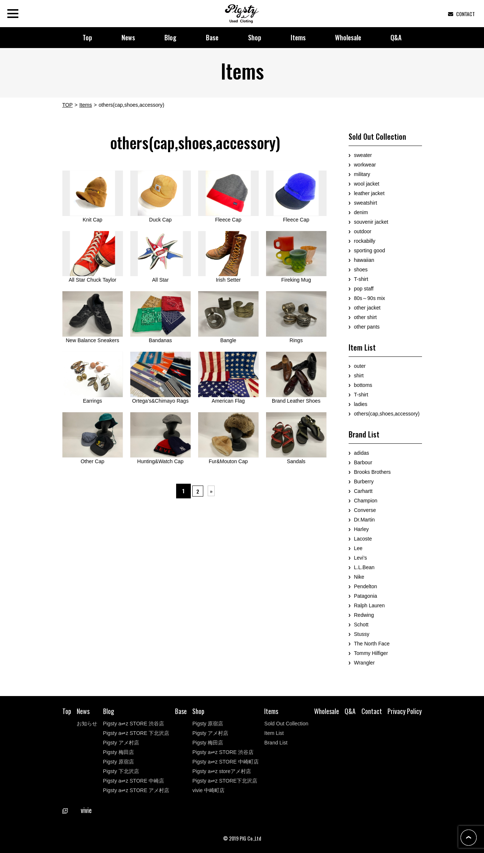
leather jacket (369, 193)
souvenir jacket (371, 222)
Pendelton (365, 586)
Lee (358, 548)
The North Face (372, 644)
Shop (254, 37)
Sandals (296, 438)
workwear (365, 165)
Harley (361, 529)
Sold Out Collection (286, 723)
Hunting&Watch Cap (160, 438)
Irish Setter (228, 257)
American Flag (228, 378)
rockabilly (364, 241)
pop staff (364, 289)
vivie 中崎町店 (208, 790)
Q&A (395, 37)
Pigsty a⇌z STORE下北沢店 (224, 781)
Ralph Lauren (369, 605)
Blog (170, 37)
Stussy (362, 634)
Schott (361, 624)
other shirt (365, 317)
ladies (361, 404)
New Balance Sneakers (92, 317)
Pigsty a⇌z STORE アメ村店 (136, 790)
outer (360, 366)
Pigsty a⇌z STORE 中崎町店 (225, 762)
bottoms (363, 385)
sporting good (369, 250)
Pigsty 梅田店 (118, 752)
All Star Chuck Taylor (92, 257)
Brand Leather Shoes (296, 378)
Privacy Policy (404, 711)
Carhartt (363, 491)
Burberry (364, 481)
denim (361, 212)
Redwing (364, 615)
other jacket (367, 308)
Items (298, 37)
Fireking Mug (296, 257)
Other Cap (92, 438)
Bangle (228, 317)
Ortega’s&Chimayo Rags (160, 378)
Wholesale (348, 37)
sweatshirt (365, 203)
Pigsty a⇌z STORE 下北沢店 (136, 733)
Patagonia (365, 596)
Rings (296, 317)
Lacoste (363, 539)
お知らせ (87, 723)
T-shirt (361, 279)
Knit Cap (92, 197)
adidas (361, 453)
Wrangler (364, 663)
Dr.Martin (364, 520)
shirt (359, 375)
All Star (160, 257)
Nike (359, 577)
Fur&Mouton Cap (228, 438)
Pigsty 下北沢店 (121, 771)
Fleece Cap (228, 197)
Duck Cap (160, 197)
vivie (77, 810)
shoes (361, 269)
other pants (367, 327)
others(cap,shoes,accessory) (387, 414)
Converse (365, 510)
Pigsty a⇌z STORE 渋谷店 (133, 723)
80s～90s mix (369, 298)
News (128, 37)
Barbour (363, 462)
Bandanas (160, 317)
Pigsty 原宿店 (118, 762)
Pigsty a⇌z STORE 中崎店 (133, 781)
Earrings (92, 378)
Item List (274, 733)
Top (87, 37)
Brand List (275, 743)
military (362, 174)
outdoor (362, 231)
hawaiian (364, 260)
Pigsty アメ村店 (121, 743)
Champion (366, 501)
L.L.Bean (364, 567)
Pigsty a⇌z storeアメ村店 (221, 771)
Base (212, 37)
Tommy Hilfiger (371, 653)
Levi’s (360, 558)
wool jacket (366, 184)
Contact (371, 711)
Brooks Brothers (372, 472)
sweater (363, 155)
